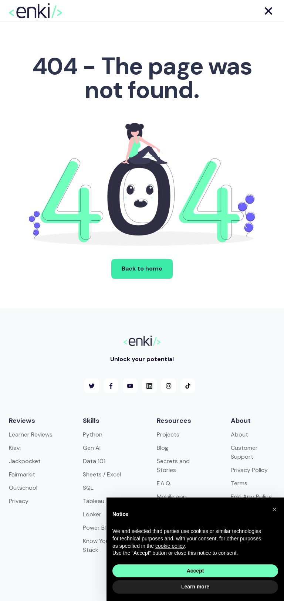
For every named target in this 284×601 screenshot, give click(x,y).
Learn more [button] (195, 587)
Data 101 (94, 461)
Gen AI (92, 448)
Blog (162, 448)
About (239, 434)
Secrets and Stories (173, 465)
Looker (92, 514)
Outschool (23, 488)
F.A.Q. (164, 483)
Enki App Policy (251, 496)
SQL (88, 488)
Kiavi (15, 448)
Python (92, 434)
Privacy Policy (249, 470)
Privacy (18, 501)
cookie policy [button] (170, 546)
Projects (168, 434)
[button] (268, 11)
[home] (35, 10)
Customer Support (244, 452)
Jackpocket (25, 461)
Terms (239, 483)
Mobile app (172, 496)
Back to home (142, 268)
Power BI (94, 528)
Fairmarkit (22, 474)
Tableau (93, 501)
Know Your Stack (97, 545)
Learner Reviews (31, 434)
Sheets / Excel (102, 474)
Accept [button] (195, 571)
